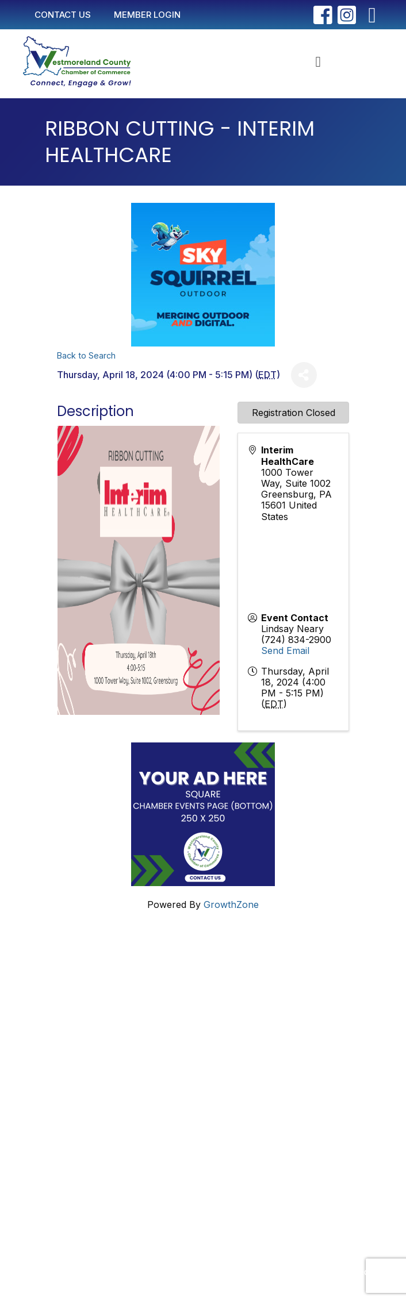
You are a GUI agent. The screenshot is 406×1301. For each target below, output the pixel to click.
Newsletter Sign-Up (86, 1136)
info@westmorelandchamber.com (99, 1002)
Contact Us (67, 1062)
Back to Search (86, 355)
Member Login (74, 1081)
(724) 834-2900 (296, 639)
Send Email (285, 650)
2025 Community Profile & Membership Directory (150, 1117)
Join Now (64, 1099)
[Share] (304, 375)
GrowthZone (231, 904)
